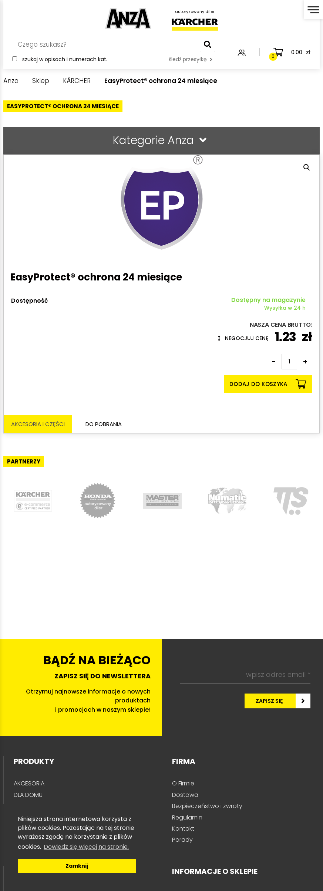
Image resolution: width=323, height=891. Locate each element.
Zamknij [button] (76, 866)
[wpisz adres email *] (245, 675)
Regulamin (187, 817)
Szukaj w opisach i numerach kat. (64, 59)
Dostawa (185, 795)
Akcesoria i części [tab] (38, 424)
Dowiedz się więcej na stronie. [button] (86, 846)
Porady (182, 839)
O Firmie (183, 783)
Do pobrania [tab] (103, 424)
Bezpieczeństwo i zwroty (207, 806)
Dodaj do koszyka (267, 384)
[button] (306, 167)
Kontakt (183, 828)
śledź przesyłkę (190, 59)
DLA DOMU (28, 795)
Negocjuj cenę (243, 338)
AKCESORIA (29, 783)
